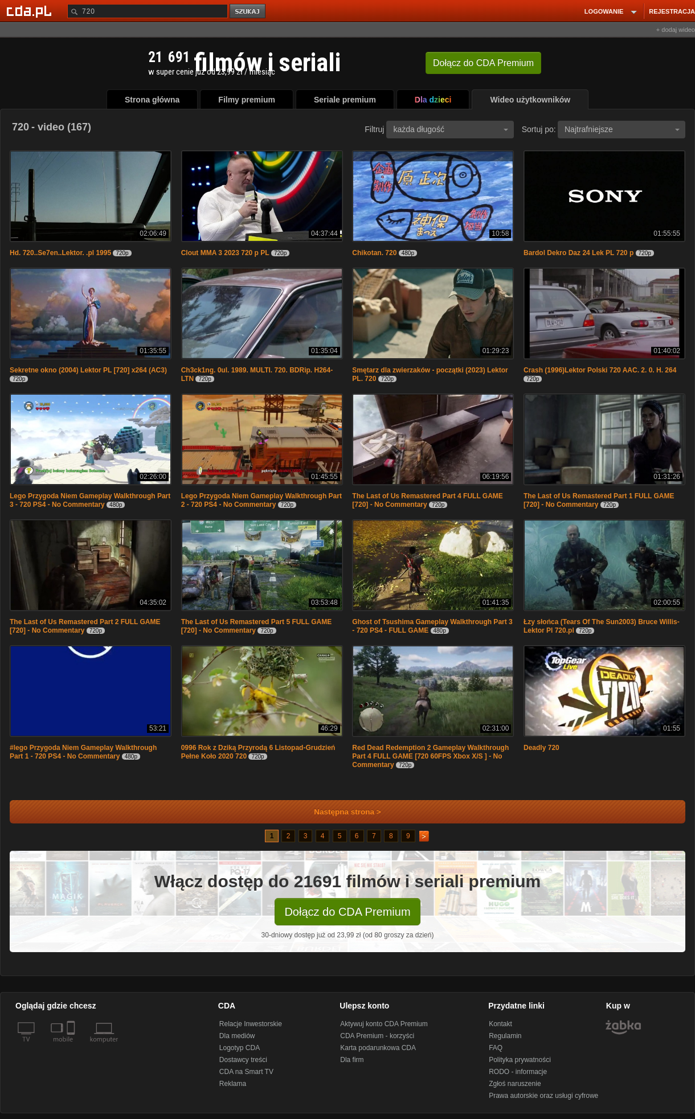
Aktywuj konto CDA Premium (383, 1024)
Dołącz (483, 63)
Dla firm (351, 1060)
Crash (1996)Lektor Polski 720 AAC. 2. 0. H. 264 (600, 370)
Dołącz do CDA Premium (347, 911)
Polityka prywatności (520, 1060)
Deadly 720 (541, 748)
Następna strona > (340, 812)
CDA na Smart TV (246, 1072)
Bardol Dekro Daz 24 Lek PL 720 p (578, 253)
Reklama (232, 1084)
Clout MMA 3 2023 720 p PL (225, 253)
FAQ (495, 1048)
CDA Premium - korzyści (377, 1036)
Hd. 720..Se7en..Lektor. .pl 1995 (60, 253)
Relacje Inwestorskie (250, 1024)
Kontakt (500, 1024)
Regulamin (505, 1036)
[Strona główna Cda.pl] (31, 11)
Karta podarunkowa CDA (378, 1048)
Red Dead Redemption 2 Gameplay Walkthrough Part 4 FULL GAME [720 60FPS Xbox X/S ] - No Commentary (430, 756)
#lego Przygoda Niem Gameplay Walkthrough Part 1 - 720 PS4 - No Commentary (83, 752)
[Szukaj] (147, 11)
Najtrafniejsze (622, 129)
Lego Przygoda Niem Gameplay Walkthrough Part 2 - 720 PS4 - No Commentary (261, 500)
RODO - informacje (518, 1072)
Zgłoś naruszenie (515, 1084)
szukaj (248, 11)
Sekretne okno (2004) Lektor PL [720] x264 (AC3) (88, 370)
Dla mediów (237, 1036)
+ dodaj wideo (675, 29)
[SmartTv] (72, 1046)
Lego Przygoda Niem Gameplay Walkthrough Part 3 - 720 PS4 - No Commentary (90, 500)
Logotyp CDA (239, 1048)
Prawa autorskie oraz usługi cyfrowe (543, 1096)
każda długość (450, 129)
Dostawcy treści (243, 1060)
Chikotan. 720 (374, 253)
